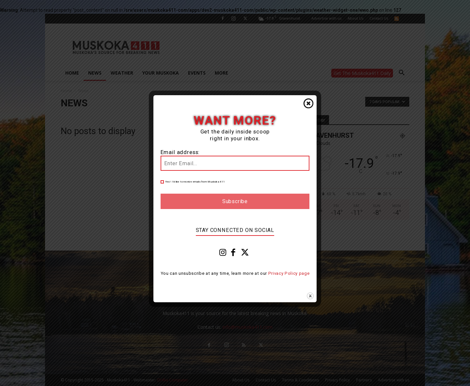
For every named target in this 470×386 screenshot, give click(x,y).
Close (308, 103)
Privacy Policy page (289, 273)
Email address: (180, 152)
